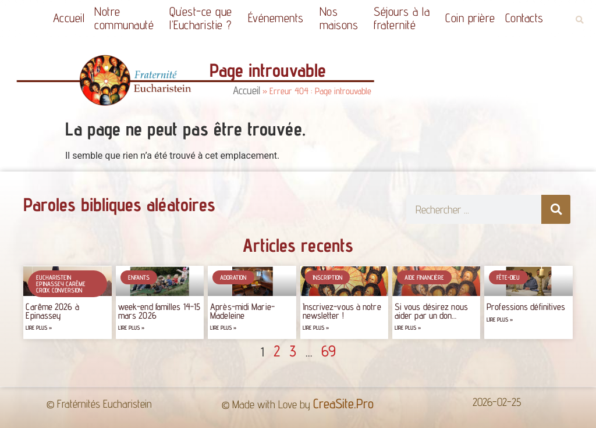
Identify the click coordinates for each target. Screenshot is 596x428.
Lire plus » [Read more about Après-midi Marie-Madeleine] (223, 327)
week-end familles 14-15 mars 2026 (159, 310)
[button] (579, 20)
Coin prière (470, 17)
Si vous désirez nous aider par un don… (431, 310)
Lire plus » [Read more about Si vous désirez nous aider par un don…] (408, 327)
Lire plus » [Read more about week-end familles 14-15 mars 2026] (131, 327)
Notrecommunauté (126, 18)
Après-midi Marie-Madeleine (242, 310)
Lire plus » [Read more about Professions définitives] (500, 319)
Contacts (524, 17)
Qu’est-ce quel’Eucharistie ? (203, 18)
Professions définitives (526, 306)
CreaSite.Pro (343, 403)
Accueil (69, 17)
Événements (279, 17)
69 (328, 350)
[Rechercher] (555, 209)
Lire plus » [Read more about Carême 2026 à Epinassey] (39, 327)
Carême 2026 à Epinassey (52, 310)
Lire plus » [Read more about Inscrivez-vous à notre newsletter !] (316, 327)
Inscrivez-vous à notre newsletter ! (342, 310)
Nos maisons (342, 18)
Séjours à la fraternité (404, 18)
